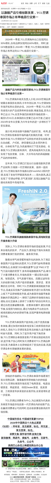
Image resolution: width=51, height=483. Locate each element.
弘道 (48, 3)
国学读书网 (25, 434)
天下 (39, 3)
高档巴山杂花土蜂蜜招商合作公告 (25, 445)
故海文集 (36, 434)
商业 (26, 3)
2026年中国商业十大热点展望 (25, 422)
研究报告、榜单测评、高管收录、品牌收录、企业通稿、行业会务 (25, 474)
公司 (35, 3)
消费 (31, 3)
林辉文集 (14, 434)
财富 (43, 3)
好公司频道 (21, 8)
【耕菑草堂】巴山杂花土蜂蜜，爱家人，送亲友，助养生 (25, 469)
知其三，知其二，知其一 (37, 24)
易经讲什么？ (23, 24)
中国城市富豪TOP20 (32, 419)
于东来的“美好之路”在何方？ (9, 24)
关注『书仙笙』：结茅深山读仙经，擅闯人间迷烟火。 (25, 472)
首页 (22, 3)
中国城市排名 (14, 419)
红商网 (13, 8)
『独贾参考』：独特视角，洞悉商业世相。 (25, 458)
